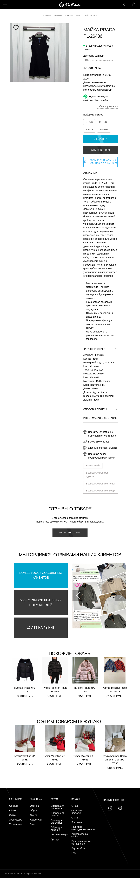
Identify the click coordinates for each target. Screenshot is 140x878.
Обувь (12, 810)
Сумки (12, 815)
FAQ (73, 853)
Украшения (15, 824)
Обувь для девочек (56, 828)
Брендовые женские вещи (100, 490)
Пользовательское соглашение (80, 842)
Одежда (13, 806)
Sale (32, 824)
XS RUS (103, 129)
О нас (74, 806)
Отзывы (75, 817)
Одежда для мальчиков (57, 807)
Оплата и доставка (76, 811)
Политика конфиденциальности (80, 828)
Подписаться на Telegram (39, 870)
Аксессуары (15, 819)
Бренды (55, 839)
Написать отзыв (70, 533)
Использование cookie (80, 835)
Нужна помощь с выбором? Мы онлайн (95, 98)
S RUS (89, 129)
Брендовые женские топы (100, 483)
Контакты (76, 822)
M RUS (103, 122)
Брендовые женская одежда (97, 474)
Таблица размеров (107, 106)
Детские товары (59, 834)
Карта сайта (78, 848)
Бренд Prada (93, 465)
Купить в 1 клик (101, 150)
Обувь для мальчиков (57, 821)
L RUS (89, 122)
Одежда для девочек (57, 814)
